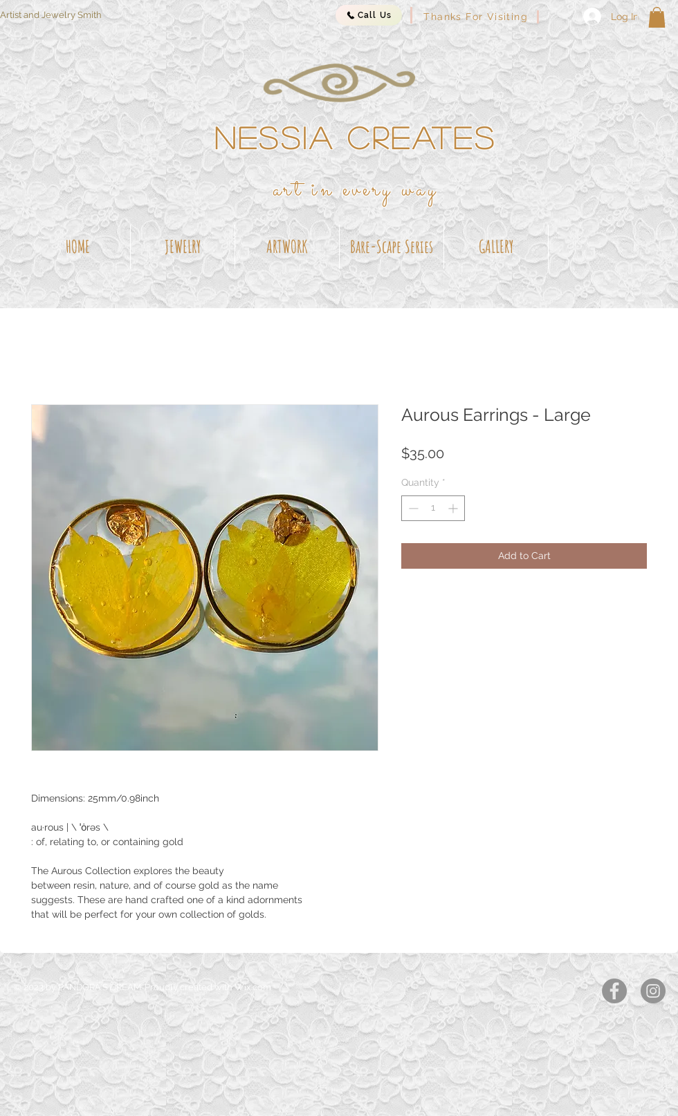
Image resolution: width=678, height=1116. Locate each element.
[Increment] (454, 508)
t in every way (366, 190)
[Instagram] (653, 990)
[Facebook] (614, 990)
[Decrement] (412, 508)
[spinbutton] (433, 508)
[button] (657, 17)
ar (283, 190)
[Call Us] (369, 15)
